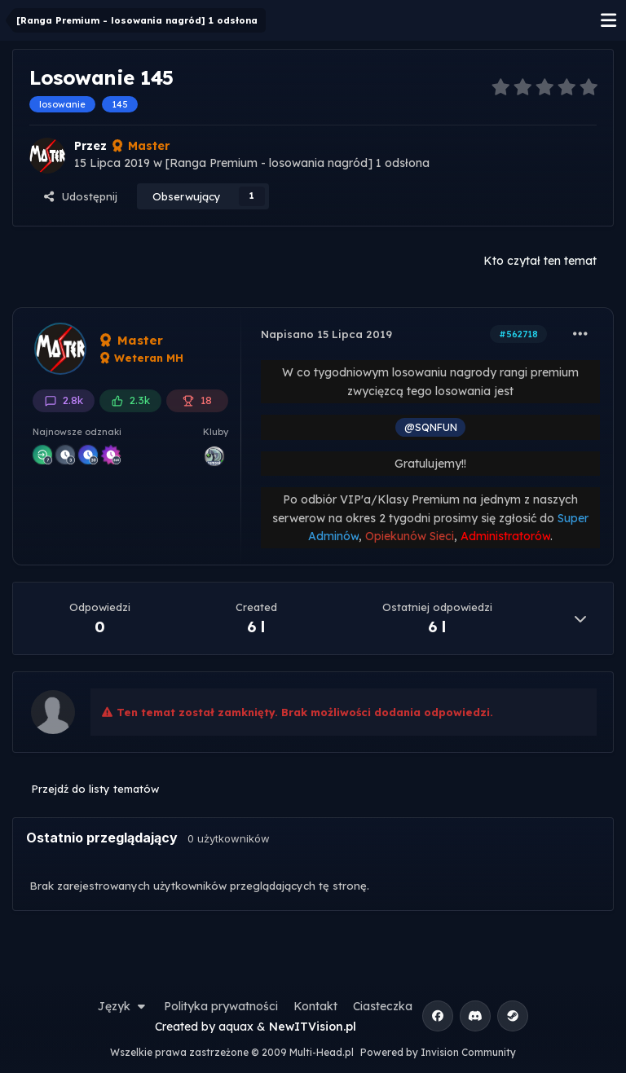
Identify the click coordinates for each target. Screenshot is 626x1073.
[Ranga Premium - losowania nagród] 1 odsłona (297, 163)
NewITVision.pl (312, 1026)
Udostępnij (79, 196)
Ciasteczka (382, 1006)
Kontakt (315, 1006)
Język (123, 1006)
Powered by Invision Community (438, 1052)
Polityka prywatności (221, 1006)
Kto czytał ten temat (540, 260)
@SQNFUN (430, 426)
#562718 (518, 334)
